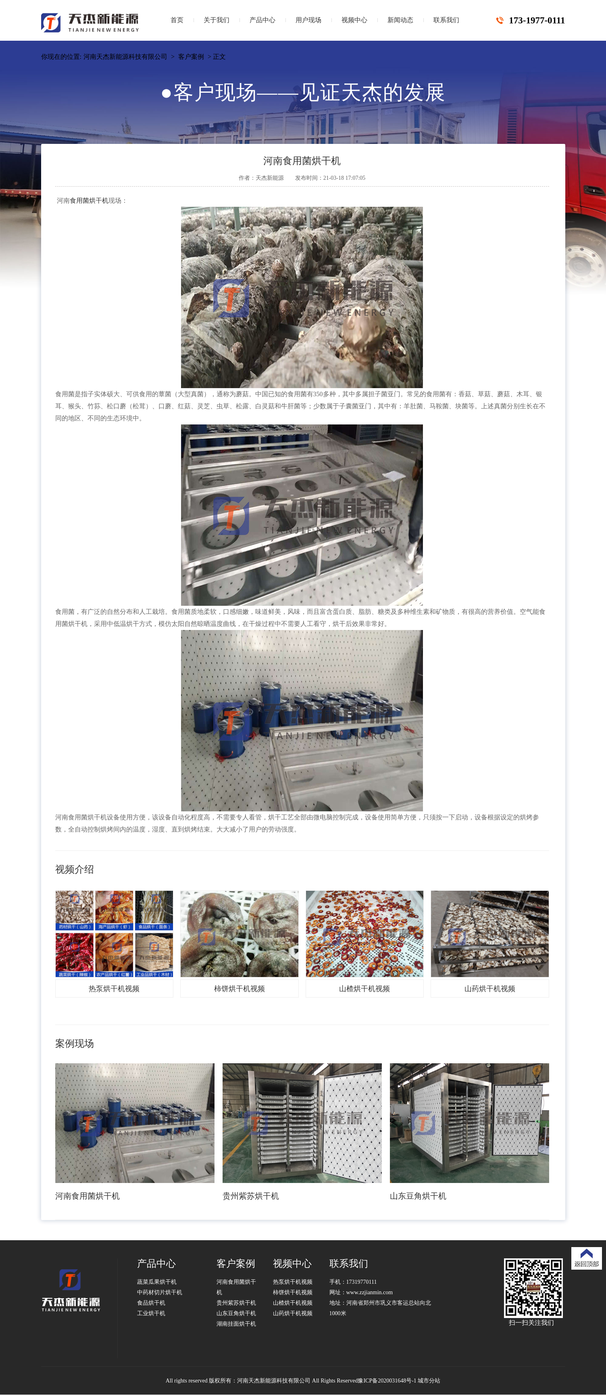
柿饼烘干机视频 (292, 1292)
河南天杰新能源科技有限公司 (125, 56)
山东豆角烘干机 (236, 1313)
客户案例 (191, 56)
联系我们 (446, 20)
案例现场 (74, 1043)
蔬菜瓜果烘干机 (157, 1282)
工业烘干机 (151, 1313)
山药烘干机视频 (292, 1313)
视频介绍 (74, 869)
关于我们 (216, 20)
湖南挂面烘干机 (236, 1324)
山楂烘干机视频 (292, 1303)
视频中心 (354, 20)
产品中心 (262, 20)
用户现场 (308, 20)
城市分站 (429, 1381)
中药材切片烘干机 (159, 1292)
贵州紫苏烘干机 (236, 1303)
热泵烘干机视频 (292, 1282)
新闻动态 (400, 20)
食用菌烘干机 (89, 200)
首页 (177, 20)
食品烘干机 (151, 1303)
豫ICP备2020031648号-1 (387, 1381)
